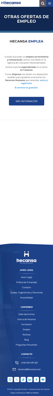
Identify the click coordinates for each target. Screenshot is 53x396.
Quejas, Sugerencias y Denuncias (26, 292)
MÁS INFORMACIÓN (27, 101)
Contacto (26, 287)
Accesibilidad (26, 297)
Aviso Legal (26, 277)
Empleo (26, 329)
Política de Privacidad (26, 282)
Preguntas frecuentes (26, 344)
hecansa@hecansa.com (27, 369)
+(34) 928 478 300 (26, 362)
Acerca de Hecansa (26, 319)
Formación (26, 324)
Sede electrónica (26, 314)
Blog (26, 339)
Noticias (27, 334)
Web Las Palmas (32, 393)
